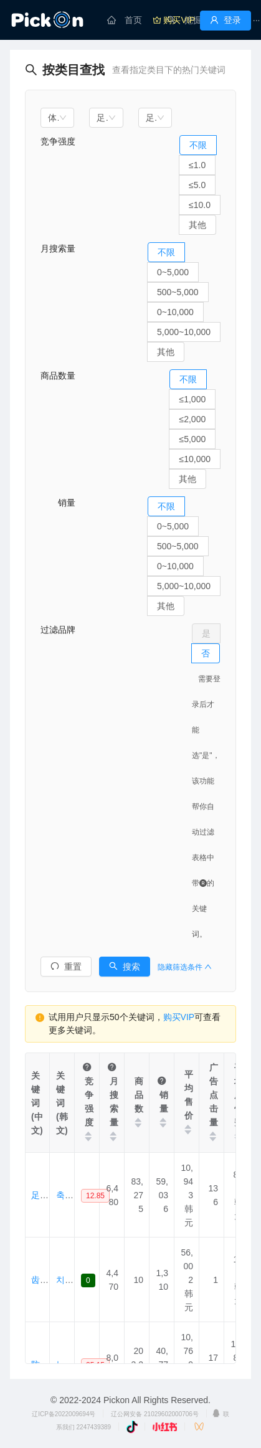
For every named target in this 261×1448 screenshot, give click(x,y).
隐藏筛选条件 (185, 967)
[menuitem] (124, 20)
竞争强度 (57, 141)
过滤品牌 (57, 630)
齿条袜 (44, 1280)
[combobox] (57, 118)
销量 (57, 503)
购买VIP (179, 1017)
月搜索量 (57, 248)
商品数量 (57, 376)
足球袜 (44, 1195)
